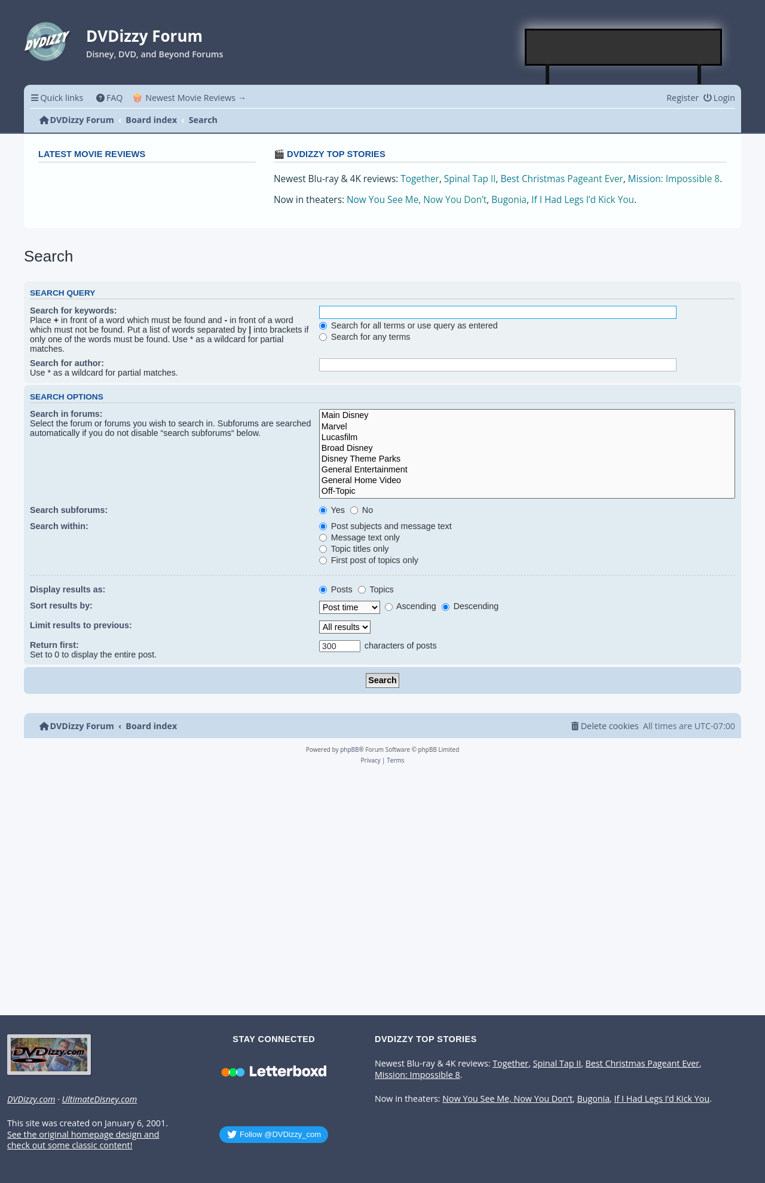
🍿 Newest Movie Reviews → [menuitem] (189, 97)
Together (419, 179)
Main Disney (527, 415)
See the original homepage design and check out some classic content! (83, 1140)
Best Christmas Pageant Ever (562, 179)
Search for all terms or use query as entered (408, 325)
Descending (470, 606)
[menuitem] (109, 97)
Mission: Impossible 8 (674, 179)
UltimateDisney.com (99, 1099)
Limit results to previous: (81, 625)
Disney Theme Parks (527, 459)
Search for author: (67, 363)
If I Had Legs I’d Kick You (582, 199)
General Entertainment (527, 470)
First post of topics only (368, 560)
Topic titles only (354, 549)
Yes (332, 510)
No (361, 510)
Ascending (410, 606)
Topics (376, 589)
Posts (336, 589)
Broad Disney (527, 448)
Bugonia (509, 199)
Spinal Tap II (470, 179)
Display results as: (67, 589)
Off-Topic (527, 491)
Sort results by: (61, 605)
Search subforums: (69, 510)
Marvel (527, 427)
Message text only (359, 537)
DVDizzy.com (31, 1099)
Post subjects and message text (385, 526)
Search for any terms (365, 337)
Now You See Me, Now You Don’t (416, 199)
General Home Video (527, 480)
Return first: (54, 645)
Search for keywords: (73, 310)
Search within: (59, 526)
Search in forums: (66, 414)
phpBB (349, 749)
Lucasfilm (527, 437)
